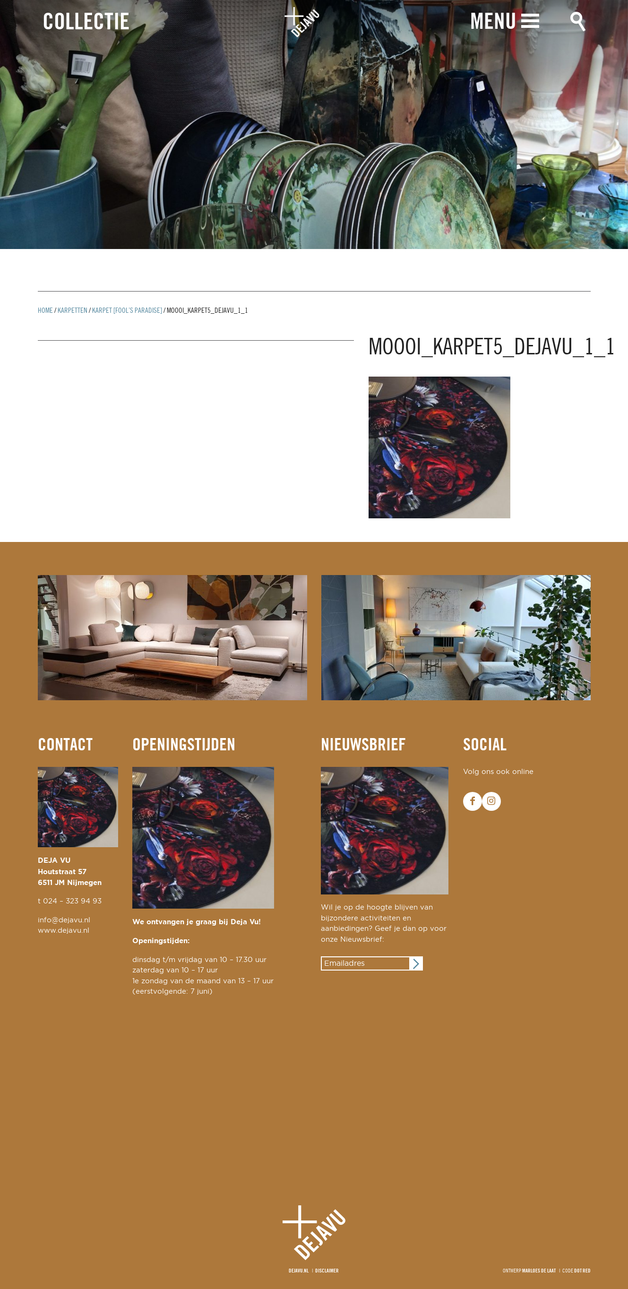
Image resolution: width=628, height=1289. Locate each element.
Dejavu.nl (299, 1271)
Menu (493, 22)
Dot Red (582, 1271)
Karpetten (72, 311)
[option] (314, 124)
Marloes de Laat (539, 1271)
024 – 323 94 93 (72, 901)
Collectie (86, 23)
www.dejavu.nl (63, 930)
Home (45, 311)
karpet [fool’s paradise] (127, 311)
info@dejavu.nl (64, 920)
